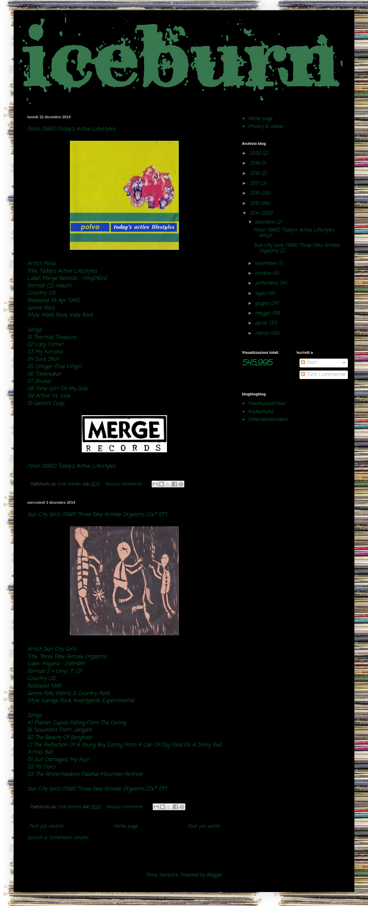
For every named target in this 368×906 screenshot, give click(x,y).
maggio (263, 313)
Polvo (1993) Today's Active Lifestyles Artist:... (294, 233)
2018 (255, 173)
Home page (125, 826)
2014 (255, 213)
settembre (267, 283)
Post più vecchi (204, 826)
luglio (261, 293)
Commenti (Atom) (68, 838)
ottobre (264, 273)
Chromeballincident (268, 419)
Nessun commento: (124, 484)
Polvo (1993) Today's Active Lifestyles (71, 129)
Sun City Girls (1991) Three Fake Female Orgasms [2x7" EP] (97, 514)
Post (308, 362)
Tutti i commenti (322, 374)
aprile (262, 323)
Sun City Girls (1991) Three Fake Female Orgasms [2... (296, 248)
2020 (255, 153)
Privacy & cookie (265, 126)
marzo (263, 333)
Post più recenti (46, 826)
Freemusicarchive (266, 403)
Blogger (214, 875)
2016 (255, 193)
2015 (255, 203)
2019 (255, 163)
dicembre (265, 222)
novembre (266, 263)
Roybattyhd (260, 412)
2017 (254, 183)
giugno (262, 303)
